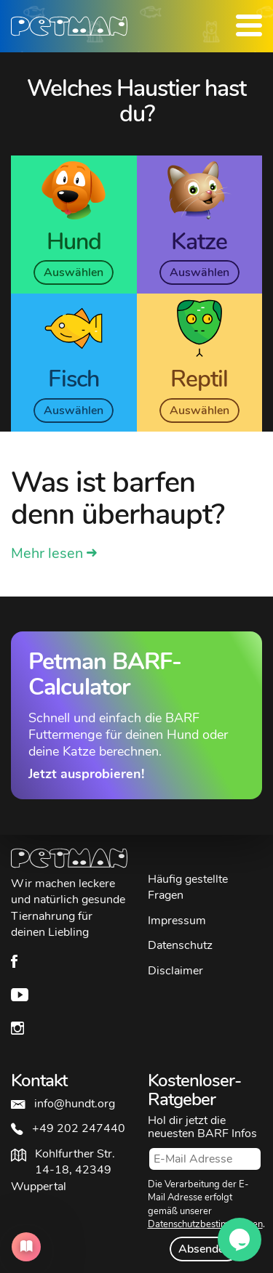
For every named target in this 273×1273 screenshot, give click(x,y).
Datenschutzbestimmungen (205, 1224)
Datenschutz (180, 945)
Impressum (177, 921)
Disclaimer (175, 971)
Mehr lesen (47, 553)
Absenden (204, 1249)
